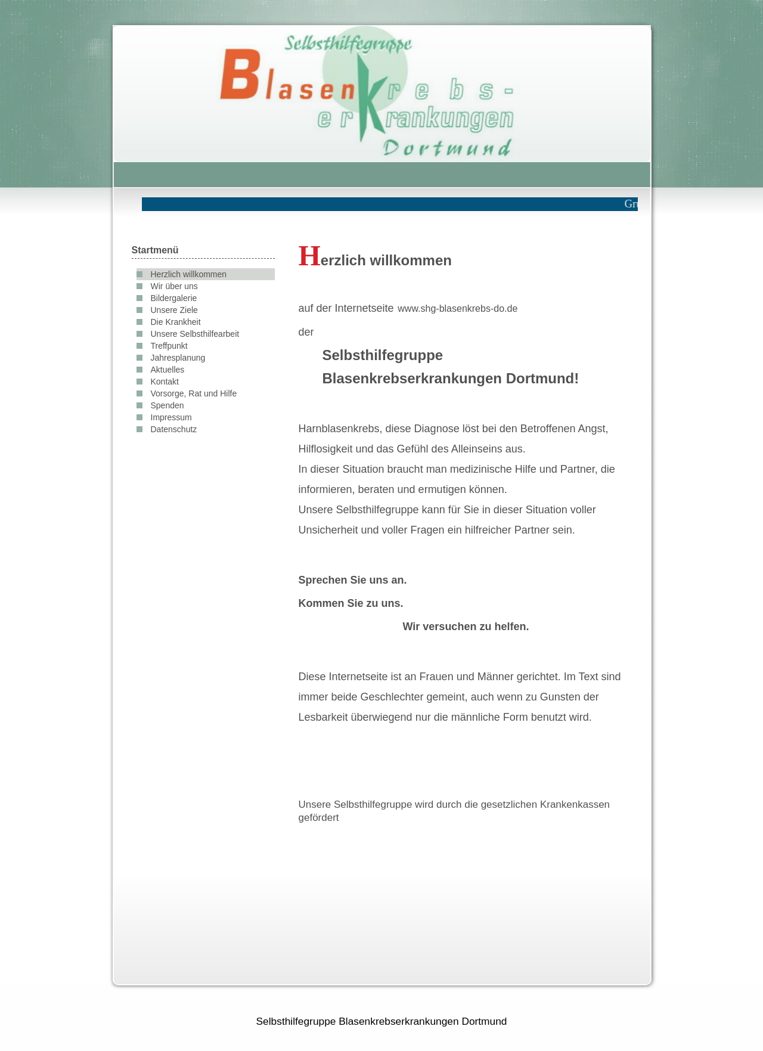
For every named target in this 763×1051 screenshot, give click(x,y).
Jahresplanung (178, 357)
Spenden (167, 405)
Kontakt (165, 381)
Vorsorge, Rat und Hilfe (194, 393)
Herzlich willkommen (189, 274)
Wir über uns (174, 286)
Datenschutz (174, 429)
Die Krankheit (176, 322)
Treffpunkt (169, 346)
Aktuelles (168, 369)
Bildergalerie (174, 298)
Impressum (171, 417)
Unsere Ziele (174, 310)
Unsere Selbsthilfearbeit (195, 334)
